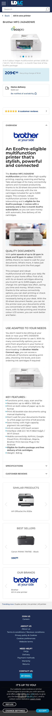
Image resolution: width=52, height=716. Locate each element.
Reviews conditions (36, 632)
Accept (42, 711)
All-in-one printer (22, 15)
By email (26, 676)
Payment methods (26, 658)
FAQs (26, 651)
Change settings (15, 711)
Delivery (26, 654)
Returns (26, 664)
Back (7, 15)
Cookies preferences (26, 638)
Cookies (33, 635)
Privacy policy (21, 635)
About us (26, 629)
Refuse (9, 704)
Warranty (26, 661)
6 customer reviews (21, 111)
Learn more (35, 699)
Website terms (26, 641)
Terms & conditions (16, 632)
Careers (26, 619)
